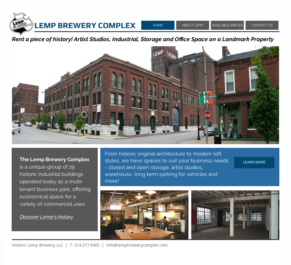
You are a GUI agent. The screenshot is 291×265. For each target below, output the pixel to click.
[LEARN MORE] (254, 162)
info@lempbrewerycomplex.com (137, 245)
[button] (145, 95)
